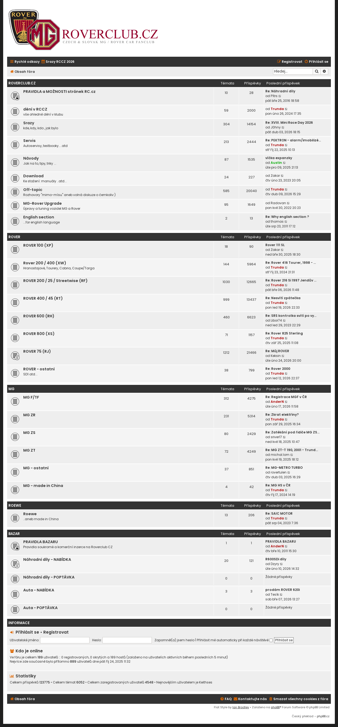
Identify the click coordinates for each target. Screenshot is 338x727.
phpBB (275, 707)
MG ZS (29, 432)
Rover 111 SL (275, 245)
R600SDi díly (275, 559)
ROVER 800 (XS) (39, 333)
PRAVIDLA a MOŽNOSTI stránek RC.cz (59, 91)
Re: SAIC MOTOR (279, 513)
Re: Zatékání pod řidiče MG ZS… (292, 432)
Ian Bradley (240, 707)
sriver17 (276, 437)
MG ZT (29, 450)
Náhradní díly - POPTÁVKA (48, 577)
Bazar (14, 533)
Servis (29, 140)
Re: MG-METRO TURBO (284, 467)
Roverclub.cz (22, 83)
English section (38, 217)
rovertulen (279, 472)
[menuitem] (57, 61)
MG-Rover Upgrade (42, 203)
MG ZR (29, 415)
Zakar (275, 175)
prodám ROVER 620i (282, 589)
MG (11, 388)
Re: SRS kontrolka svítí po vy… (290, 315)
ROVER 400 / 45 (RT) (43, 298)
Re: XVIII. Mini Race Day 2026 (289, 122)
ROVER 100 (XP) (38, 245)
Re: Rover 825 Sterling (284, 333)
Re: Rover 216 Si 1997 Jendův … (290, 280)
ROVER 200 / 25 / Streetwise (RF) (55, 280)
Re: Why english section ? (287, 216)
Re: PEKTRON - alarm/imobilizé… (293, 140)
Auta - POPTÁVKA (40, 607)
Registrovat (56, 632)
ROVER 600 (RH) (38, 316)
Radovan (278, 203)
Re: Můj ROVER (277, 351)
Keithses (205, 682)
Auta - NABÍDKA (38, 590)
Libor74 (276, 320)
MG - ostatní (36, 468)
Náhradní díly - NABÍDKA (47, 559)
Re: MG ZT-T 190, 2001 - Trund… (291, 450)
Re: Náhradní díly (280, 91)
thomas (277, 221)
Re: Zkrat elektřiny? (282, 414)
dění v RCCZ (35, 109)
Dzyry (275, 564)
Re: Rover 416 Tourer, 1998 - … (290, 262)
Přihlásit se (27, 632)
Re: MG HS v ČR (277, 485)
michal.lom (280, 454)
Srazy (28, 123)
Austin (276, 162)
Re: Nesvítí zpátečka (283, 298)
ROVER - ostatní (39, 369)
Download (33, 176)
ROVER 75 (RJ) (37, 351)
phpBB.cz (323, 716)
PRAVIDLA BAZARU (40, 541)
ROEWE (14, 505)
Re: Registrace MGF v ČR (286, 397)
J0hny (276, 127)
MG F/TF (31, 397)
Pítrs (274, 96)
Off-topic (32, 189)
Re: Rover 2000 (277, 368)
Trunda (277, 109)
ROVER (14, 237)
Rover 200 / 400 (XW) (44, 263)
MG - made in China (43, 485)
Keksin (276, 355)
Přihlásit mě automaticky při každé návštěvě (235, 640)
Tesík (275, 594)
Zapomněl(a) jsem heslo (174, 640)
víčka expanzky (278, 158)
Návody (31, 158)
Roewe (30, 513)
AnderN (277, 401)
